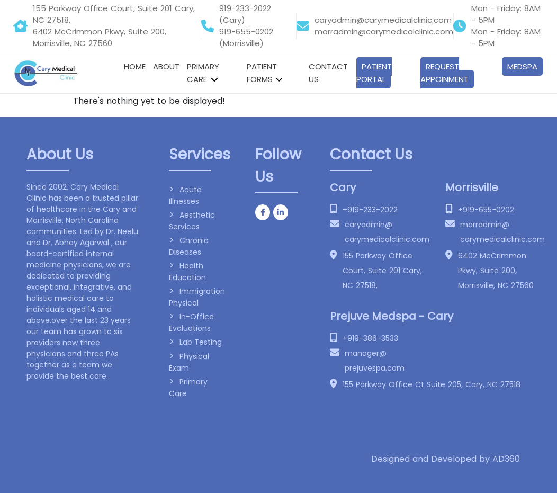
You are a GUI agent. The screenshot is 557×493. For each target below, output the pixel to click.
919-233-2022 (245, 8)
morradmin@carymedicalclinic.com (384, 31)
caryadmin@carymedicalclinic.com (383, 19)
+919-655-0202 (486, 209)
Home (135, 66)
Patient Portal (374, 73)
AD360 (506, 459)
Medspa (522, 66)
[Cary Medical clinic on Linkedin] (280, 212)
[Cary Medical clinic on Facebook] (262, 212)
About (166, 66)
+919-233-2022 (370, 209)
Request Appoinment (444, 73)
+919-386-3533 (370, 338)
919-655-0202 (246, 31)
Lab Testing (200, 342)
